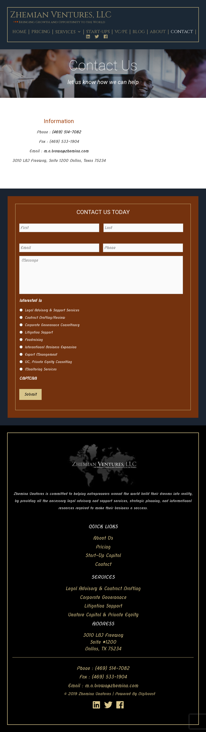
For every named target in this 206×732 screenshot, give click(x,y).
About (158, 32)
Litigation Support (39, 332)
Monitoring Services (40, 369)
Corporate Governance (103, 597)
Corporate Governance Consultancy (52, 325)
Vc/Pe (121, 32)
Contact (182, 32)
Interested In (30, 300)
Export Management (41, 354)
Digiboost (146, 694)
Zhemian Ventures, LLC (60, 14)
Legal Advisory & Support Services (52, 310)
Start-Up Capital (103, 555)
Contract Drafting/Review (45, 317)
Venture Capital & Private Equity (103, 614)
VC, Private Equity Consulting (48, 362)
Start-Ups (98, 32)
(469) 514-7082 (66, 132)
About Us (103, 538)
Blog (138, 32)
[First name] (59, 228)
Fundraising (34, 340)
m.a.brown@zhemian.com (66, 151)
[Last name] (143, 228)
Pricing (40, 32)
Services (69, 32)
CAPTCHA (28, 378)
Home (19, 32)
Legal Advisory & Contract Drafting (102, 588)
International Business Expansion (50, 347)
